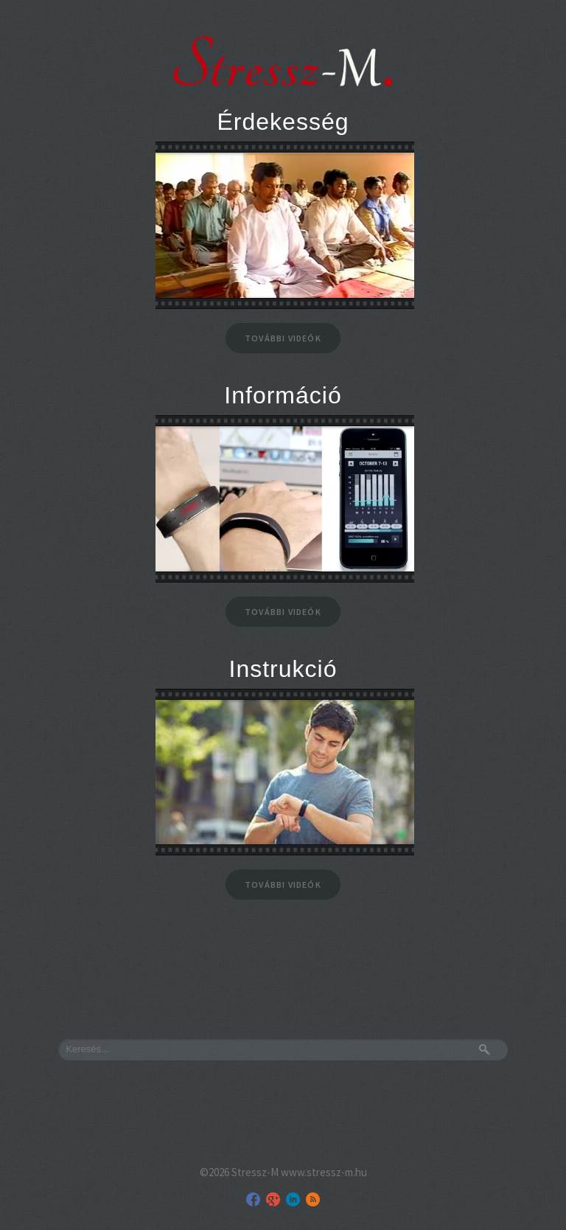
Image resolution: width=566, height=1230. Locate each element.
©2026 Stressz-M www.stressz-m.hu (283, 1172)
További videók (283, 338)
